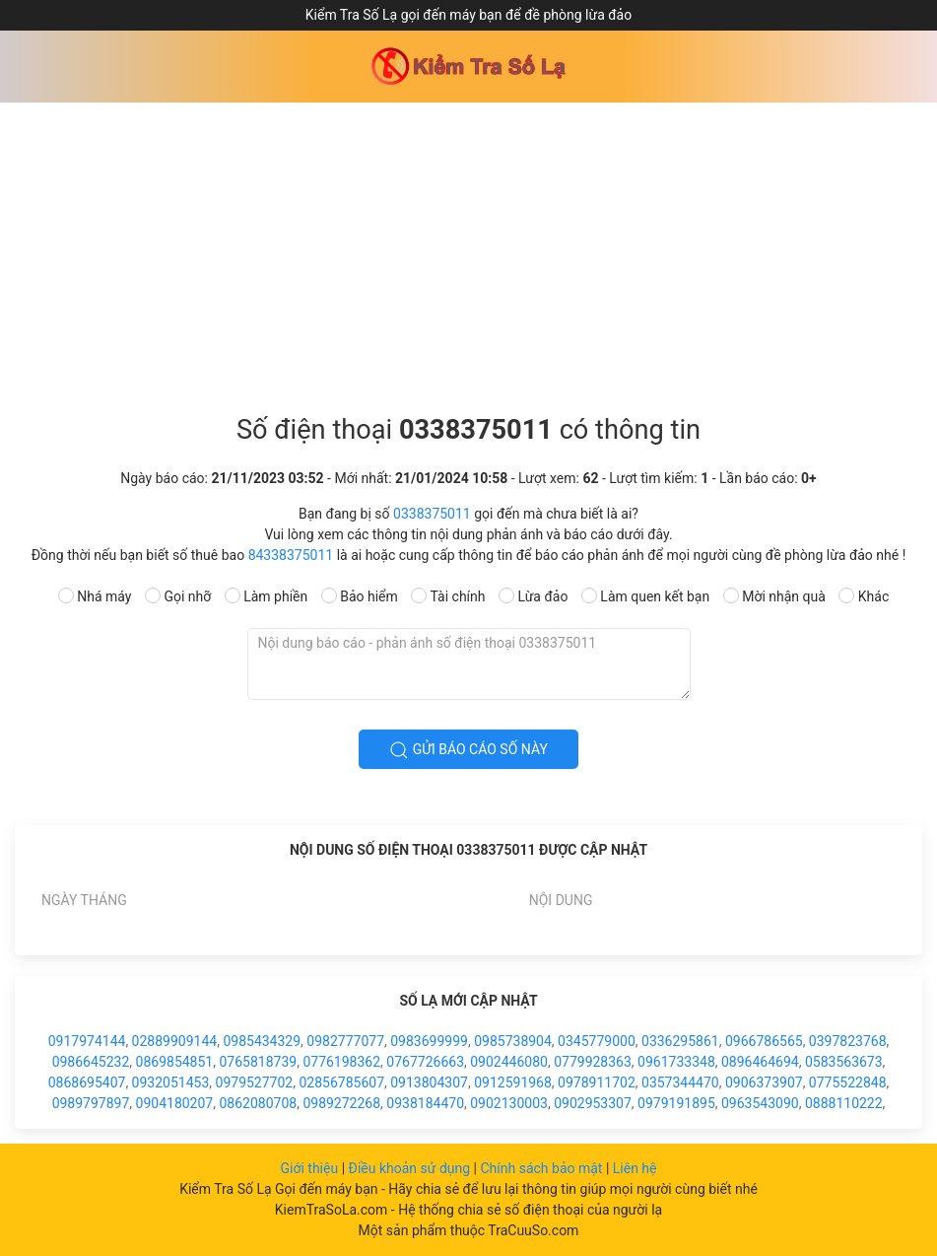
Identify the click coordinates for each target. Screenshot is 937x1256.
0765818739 (258, 1062)
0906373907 (764, 1082)
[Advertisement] (468, 250)
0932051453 (171, 1082)
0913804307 (429, 1082)
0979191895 (676, 1103)
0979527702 (255, 1082)
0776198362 (341, 1062)
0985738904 (513, 1041)
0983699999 (429, 1041)
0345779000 (597, 1041)
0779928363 (593, 1062)
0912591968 (513, 1082)
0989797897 (91, 1103)
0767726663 (425, 1062)
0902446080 (509, 1062)
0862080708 (258, 1103)
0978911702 (597, 1082)
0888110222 (844, 1103)
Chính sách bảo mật (542, 1168)
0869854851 (175, 1062)
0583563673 (844, 1062)
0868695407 (87, 1082)
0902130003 (509, 1103)
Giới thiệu (310, 1168)
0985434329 (262, 1041)
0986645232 (91, 1062)
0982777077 (345, 1041)
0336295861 (680, 1041)
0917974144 (87, 1041)
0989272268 (341, 1103)
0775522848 (848, 1082)
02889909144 (175, 1041)
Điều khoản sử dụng (411, 1168)
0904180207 (175, 1103)
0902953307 (593, 1103)
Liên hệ (635, 1168)
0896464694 (760, 1062)
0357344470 (680, 1082)
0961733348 (676, 1062)
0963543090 (760, 1103)
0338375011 (432, 514)
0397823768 (848, 1041)
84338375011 (291, 555)
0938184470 (425, 1103)
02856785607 (341, 1082)
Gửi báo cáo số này (468, 750)
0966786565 (764, 1041)
